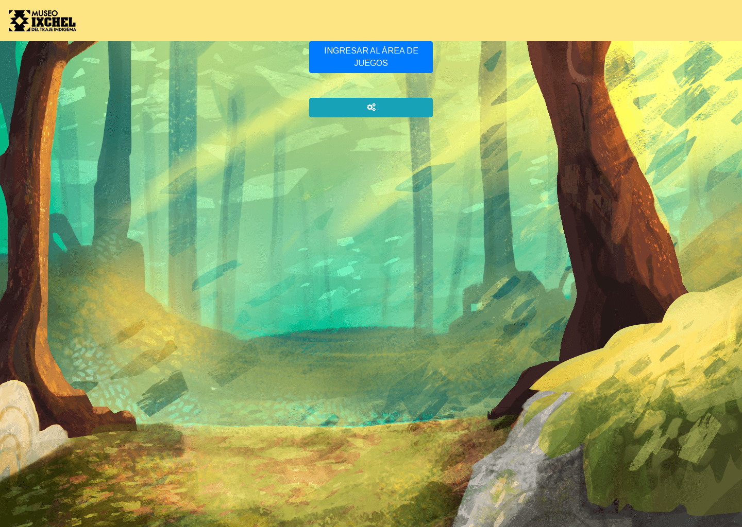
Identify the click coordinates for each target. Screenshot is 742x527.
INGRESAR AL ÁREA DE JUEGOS (371, 56)
